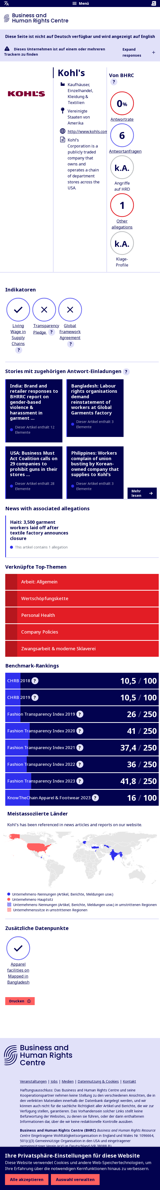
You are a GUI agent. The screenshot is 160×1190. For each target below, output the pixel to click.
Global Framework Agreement (70, 331)
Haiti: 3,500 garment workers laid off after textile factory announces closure (39, 530)
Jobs (54, 1081)
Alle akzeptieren (26, 1179)
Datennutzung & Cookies (98, 1081)
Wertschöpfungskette (44, 598)
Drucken (20, 1001)
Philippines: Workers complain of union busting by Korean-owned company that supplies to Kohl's (95, 463)
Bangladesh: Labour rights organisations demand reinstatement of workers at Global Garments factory (94, 399)
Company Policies (39, 632)
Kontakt (129, 1081)
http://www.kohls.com (88, 131)
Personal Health (38, 615)
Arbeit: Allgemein (39, 582)
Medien (68, 1081)
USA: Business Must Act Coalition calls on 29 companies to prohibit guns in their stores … (33, 463)
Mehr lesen (142, 493)
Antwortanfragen (125, 151)
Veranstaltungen (33, 1081)
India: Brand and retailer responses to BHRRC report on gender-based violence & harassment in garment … (34, 402)
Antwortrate (122, 119)
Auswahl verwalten (75, 1179)
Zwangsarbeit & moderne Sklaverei (58, 649)
